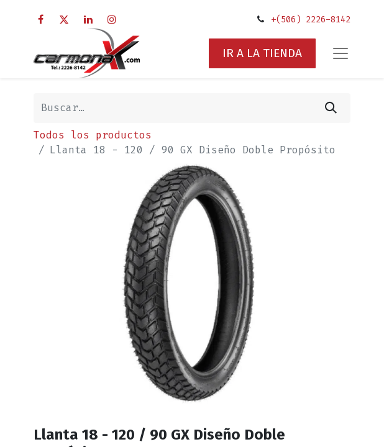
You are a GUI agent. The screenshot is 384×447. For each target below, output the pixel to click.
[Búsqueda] (330, 108)
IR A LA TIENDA (262, 53)
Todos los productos (93, 135)
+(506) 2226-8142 (310, 19)
